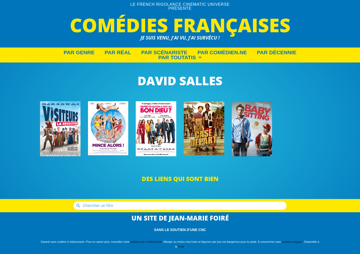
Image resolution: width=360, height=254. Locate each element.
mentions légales (292, 241)
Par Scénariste (164, 52)
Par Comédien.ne (222, 52)
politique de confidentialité (146, 241)
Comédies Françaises (180, 25)
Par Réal (117, 52)
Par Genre (79, 52)
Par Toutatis (180, 57)
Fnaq (181, 246)
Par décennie (276, 52)
